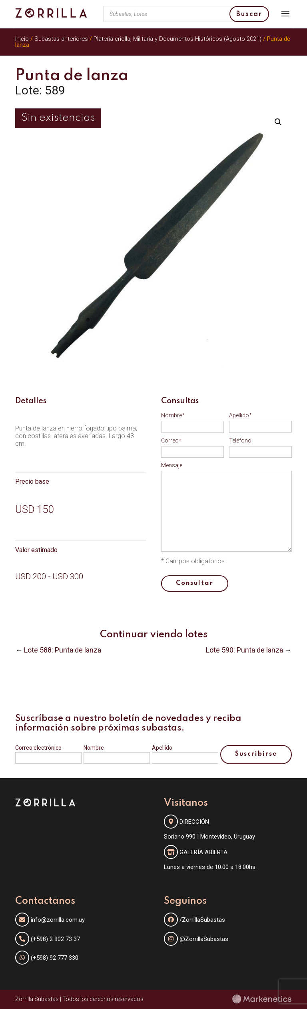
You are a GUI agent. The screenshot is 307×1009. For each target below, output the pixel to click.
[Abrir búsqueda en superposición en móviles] (186, 14)
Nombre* (173, 415)
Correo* (171, 440)
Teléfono (240, 440)
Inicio (22, 38)
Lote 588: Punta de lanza (62, 650)
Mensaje (171, 465)
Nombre (94, 748)
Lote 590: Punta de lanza (244, 650)
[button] (278, 122)
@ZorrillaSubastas (196, 939)
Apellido (162, 748)
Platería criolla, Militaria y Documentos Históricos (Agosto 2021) (177, 38)
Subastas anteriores (61, 38)
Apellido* (240, 415)
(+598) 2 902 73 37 (55, 939)
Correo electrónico (38, 748)
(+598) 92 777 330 (54, 957)
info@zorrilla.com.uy (58, 919)
